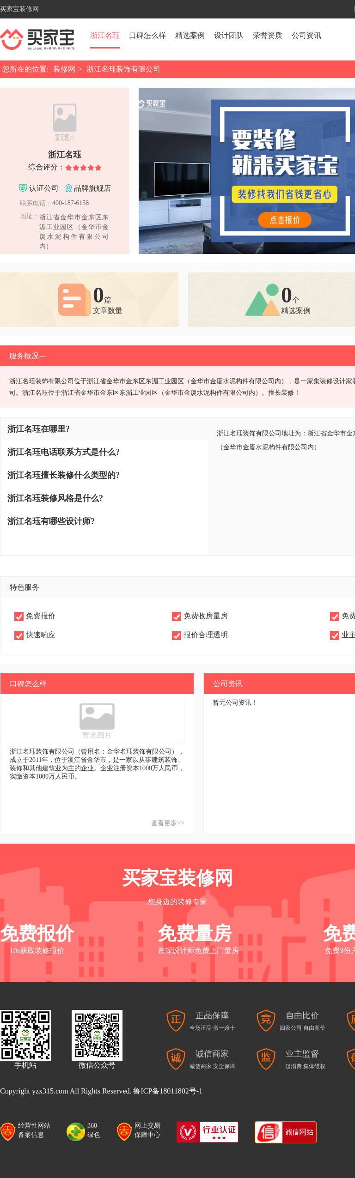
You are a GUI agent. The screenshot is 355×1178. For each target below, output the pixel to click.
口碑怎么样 (147, 35)
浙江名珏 (105, 35)
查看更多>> (167, 823)
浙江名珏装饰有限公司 (123, 69)
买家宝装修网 (19, 9)
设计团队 (229, 35)
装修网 (64, 69)
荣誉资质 (267, 35)
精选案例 (190, 35)
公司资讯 (306, 35)
